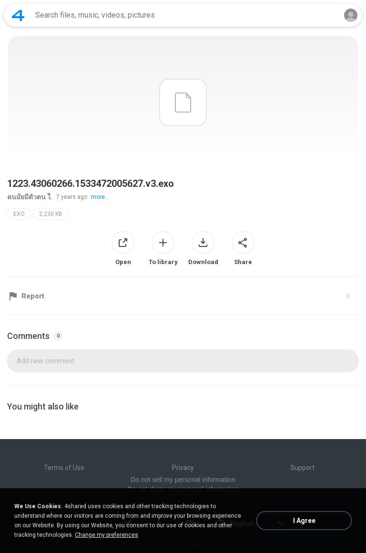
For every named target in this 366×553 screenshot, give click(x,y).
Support (302, 467)
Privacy (183, 467)
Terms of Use (64, 467)
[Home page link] (18, 15)
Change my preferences (106, 535)
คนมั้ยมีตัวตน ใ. (29, 197)
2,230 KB (50, 214)
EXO (19, 214)
